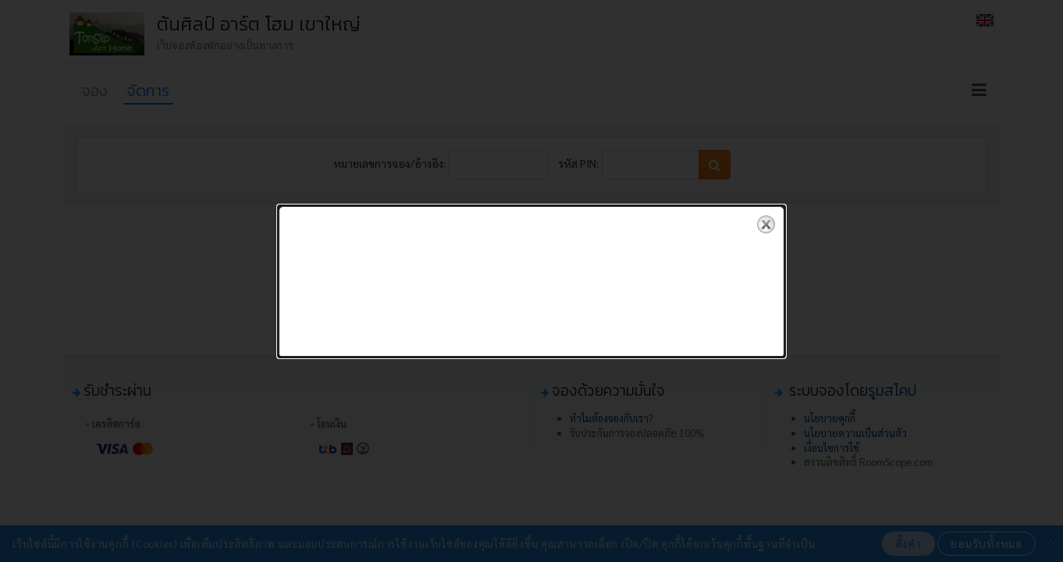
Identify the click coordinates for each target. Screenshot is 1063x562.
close (766, 224)
